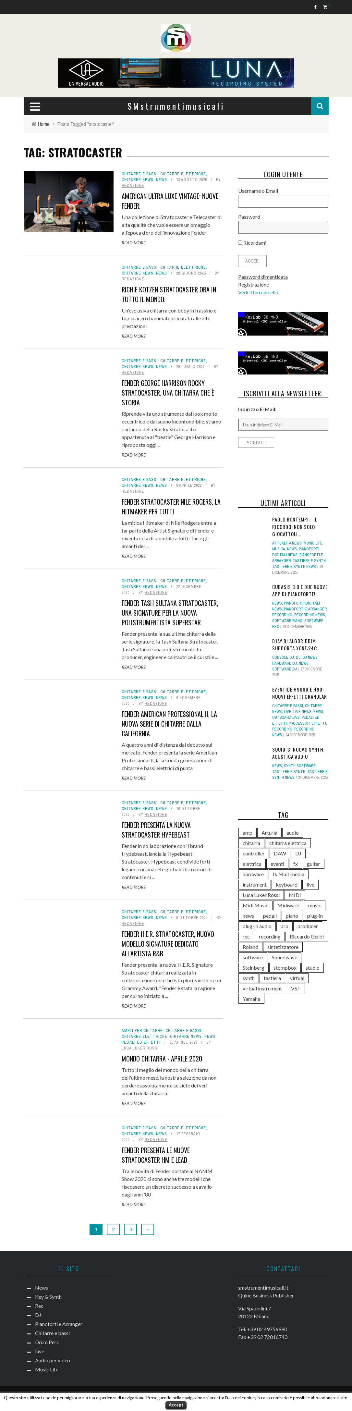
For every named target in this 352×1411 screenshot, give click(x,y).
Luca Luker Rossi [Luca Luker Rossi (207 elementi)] (261, 895)
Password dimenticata (263, 277)
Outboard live (286, 717)
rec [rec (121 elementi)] (246, 936)
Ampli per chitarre (142, 1030)
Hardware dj (284, 663)
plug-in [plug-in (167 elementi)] (315, 916)
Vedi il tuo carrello (258, 292)
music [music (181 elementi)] (314, 905)
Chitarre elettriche (183, 174)
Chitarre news (137, 179)
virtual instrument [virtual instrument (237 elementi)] (262, 988)
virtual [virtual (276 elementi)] (297, 978)
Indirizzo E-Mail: (257, 409)
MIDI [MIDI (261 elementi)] (295, 895)
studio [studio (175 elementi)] (313, 967)
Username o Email (258, 191)
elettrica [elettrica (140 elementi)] (252, 864)
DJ (298, 657)
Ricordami (252, 242)
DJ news (310, 657)
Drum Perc (47, 1342)
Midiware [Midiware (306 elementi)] (288, 905)
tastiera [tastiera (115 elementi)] (272, 978)
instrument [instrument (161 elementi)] (255, 884)
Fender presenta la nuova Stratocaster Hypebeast (156, 830)
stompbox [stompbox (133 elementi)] (285, 967)
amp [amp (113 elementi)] (247, 832)
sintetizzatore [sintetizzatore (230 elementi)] (282, 947)
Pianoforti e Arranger (305, 609)
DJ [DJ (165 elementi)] (298, 853)
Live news (302, 711)
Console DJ (283, 657)
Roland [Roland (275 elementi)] (250, 947)
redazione (133, 185)
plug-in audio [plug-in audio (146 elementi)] (257, 926)
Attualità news (287, 543)
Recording (282, 615)
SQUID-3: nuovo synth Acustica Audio (297, 753)
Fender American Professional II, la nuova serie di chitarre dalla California (169, 723)
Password (249, 217)
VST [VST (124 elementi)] (296, 988)
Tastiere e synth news (294, 566)
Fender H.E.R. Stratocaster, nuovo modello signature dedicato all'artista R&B (168, 943)
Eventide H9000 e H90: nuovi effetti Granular (299, 693)
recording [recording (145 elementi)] (270, 936)
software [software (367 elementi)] (253, 957)
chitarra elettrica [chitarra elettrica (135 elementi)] (288, 843)
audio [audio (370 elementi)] (292, 832)
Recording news (309, 615)
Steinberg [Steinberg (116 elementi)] (253, 967)
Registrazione (253, 284)
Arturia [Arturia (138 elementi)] (269, 832)
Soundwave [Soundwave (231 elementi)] (284, 957)
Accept (176, 1404)
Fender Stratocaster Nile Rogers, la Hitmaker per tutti (171, 506)
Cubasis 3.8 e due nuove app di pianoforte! (300, 590)
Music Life (313, 543)
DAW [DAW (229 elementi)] (280, 853)
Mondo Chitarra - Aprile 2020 (162, 1058)
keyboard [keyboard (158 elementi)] (286, 884)
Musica (278, 549)
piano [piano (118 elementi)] (292, 916)
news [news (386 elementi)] (248, 916)
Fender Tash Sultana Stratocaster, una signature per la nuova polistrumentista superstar (170, 612)
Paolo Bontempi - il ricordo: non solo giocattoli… (294, 526)
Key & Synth (48, 1297)
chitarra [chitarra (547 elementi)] (251, 843)
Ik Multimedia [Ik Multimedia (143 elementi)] (288, 874)
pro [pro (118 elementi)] (284, 926)
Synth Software (300, 765)
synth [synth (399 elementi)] (249, 978)
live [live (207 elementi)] (310, 884)
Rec (39, 1306)
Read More (134, 242)
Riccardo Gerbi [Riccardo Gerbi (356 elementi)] (307, 936)
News (161, 179)
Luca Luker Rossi (140, 1048)
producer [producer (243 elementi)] (307, 926)
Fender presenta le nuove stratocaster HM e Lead (156, 1155)
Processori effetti (307, 723)
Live (287, 711)
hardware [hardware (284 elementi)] (253, 874)
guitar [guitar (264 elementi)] (313, 864)
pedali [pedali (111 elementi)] (270, 916)
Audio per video (52, 1360)
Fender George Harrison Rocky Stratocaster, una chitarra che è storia (168, 392)
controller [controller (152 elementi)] (254, 853)
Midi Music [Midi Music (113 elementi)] (255, 905)
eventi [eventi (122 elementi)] (277, 864)
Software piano (287, 620)
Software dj (284, 669)
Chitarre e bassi (140, 174)
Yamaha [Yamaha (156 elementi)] (251, 999)
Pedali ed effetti (141, 1042)
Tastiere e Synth (309, 560)
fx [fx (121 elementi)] (295, 864)
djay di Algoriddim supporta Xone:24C (294, 644)
